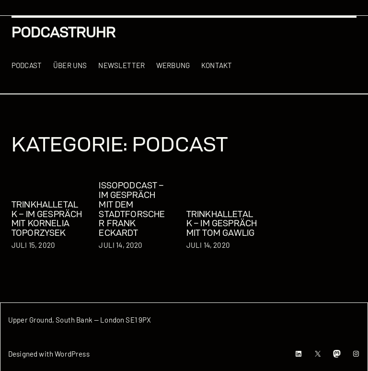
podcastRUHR (63, 32)
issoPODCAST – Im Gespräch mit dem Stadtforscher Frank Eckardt (132, 209)
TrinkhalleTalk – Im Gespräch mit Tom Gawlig (221, 223)
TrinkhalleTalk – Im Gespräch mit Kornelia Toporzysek (47, 218)
